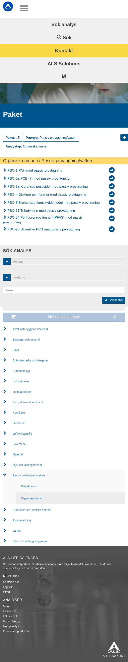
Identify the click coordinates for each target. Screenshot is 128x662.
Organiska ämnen (32, 498)
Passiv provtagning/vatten (29, 475)
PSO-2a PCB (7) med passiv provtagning (38, 178)
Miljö (6, 606)
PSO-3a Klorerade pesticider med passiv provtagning (47, 186)
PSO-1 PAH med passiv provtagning (34, 170)
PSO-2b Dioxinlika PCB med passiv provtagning (43, 229)
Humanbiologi (21, 370)
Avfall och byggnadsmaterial (30, 329)
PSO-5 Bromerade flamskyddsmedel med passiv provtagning (53, 203)
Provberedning (22, 520)
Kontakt (64, 50)
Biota (16, 350)
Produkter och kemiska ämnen (32, 510)
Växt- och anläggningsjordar (30, 541)
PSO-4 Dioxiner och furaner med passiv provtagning (46, 194)
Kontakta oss (11, 582)
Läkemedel (19, 444)
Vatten (16, 530)
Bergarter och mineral (26, 339)
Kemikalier (19, 412)
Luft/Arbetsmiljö (22, 433)
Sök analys (63, 24)
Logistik (7, 587)
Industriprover (21, 381)
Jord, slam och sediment (28, 402)
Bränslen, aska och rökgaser (30, 360)
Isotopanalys (11, 626)
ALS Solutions (64, 63)
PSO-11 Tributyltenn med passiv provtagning (40, 211)
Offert (6, 592)
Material (18, 454)
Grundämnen (29, 486)
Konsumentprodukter (16, 631)
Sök (64, 37)
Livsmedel (19, 423)
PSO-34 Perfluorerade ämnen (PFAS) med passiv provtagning (43, 220)
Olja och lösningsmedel (27, 465)
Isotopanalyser (22, 391)
